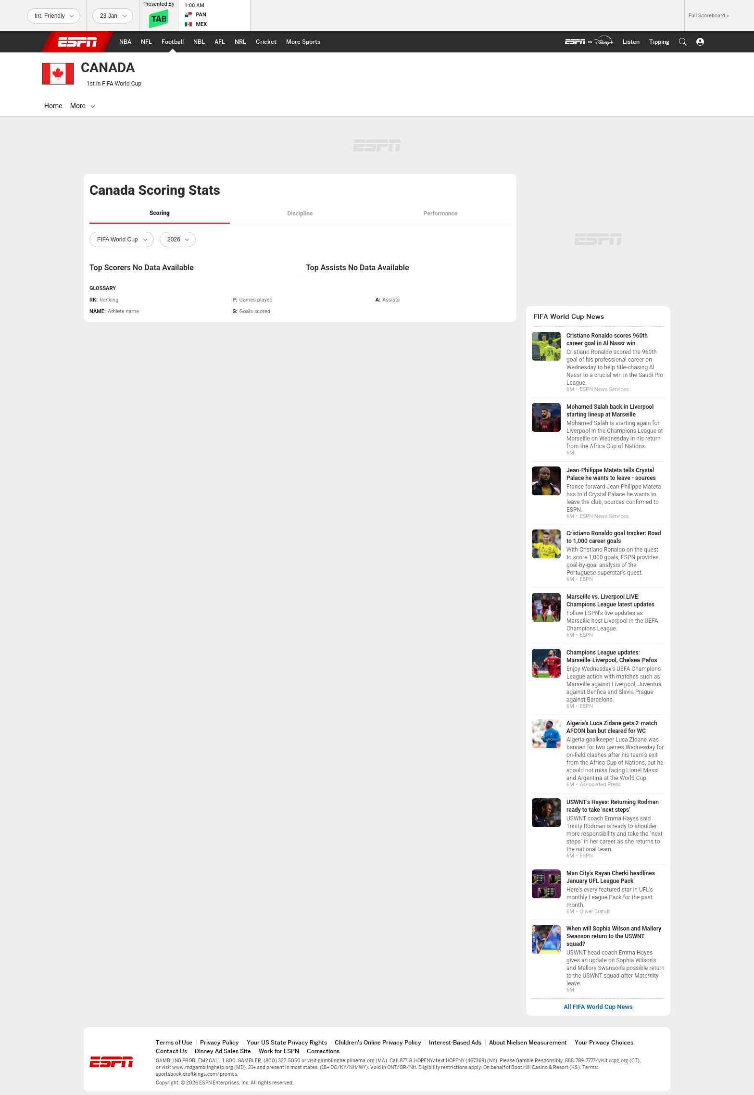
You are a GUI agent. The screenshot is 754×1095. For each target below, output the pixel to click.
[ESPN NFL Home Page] (146, 41)
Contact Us (171, 1051)
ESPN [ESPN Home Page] (77, 41)
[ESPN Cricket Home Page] (266, 41)
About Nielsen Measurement (528, 1042)
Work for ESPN (279, 1051)
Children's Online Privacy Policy (378, 1042)
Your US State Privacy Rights (287, 1042)
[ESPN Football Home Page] (173, 41)
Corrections (323, 1051)
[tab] (159, 214)
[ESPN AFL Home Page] (219, 41)
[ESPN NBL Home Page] (199, 41)
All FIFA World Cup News (598, 1007)
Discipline (300, 213)
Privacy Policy (219, 1042)
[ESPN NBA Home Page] (125, 41)
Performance (441, 213)
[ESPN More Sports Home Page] (303, 41)
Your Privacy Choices (604, 1042)
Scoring (160, 213)
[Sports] (53, 16)
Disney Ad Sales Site (223, 1051)
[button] (683, 42)
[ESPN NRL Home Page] (240, 41)
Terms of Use (174, 1042)
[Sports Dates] (113, 16)
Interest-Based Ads (455, 1042)
